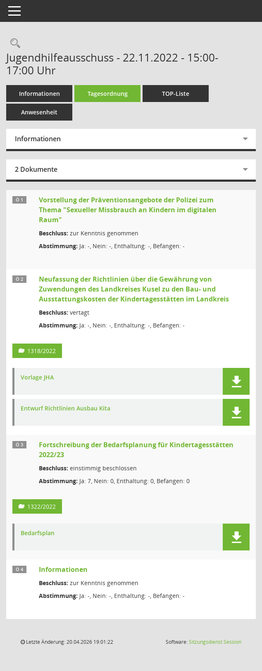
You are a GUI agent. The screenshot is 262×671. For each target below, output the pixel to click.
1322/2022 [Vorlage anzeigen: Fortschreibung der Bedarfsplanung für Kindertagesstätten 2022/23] (41, 506)
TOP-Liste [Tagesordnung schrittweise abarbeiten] (175, 93)
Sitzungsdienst (215, 641)
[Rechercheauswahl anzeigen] (13, 43)
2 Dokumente (36, 169)
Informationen (39, 93)
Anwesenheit (39, 112)
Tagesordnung (108, 93)
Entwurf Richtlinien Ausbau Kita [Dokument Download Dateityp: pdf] (65, 408)
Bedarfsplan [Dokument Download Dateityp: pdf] (38, 533)
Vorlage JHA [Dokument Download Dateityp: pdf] (37, 377)
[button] (236, 381)
